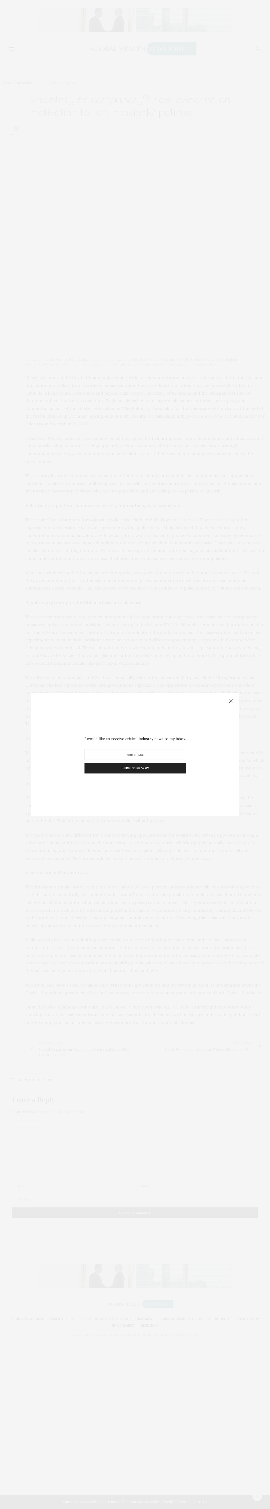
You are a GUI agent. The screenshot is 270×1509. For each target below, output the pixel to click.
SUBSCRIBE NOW (135, 768)
